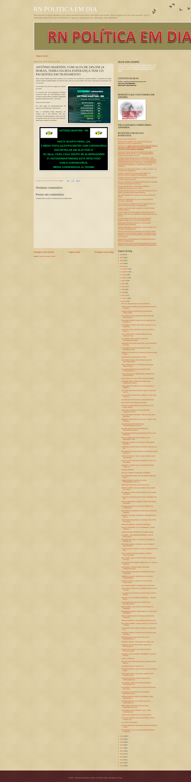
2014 (121, 757)
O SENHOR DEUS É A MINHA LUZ (132, 666)
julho (123, 283)
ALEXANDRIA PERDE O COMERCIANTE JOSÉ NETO (138, 585)
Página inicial (42, 56)
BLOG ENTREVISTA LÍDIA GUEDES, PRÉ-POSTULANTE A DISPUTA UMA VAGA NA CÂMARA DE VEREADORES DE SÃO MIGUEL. (137, 214)
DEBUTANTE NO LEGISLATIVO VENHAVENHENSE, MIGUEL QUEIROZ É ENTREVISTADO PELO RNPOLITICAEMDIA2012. (137, 244)
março (124, 295)
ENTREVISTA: (137, 147)
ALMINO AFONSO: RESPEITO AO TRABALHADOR (137, 532)
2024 (121, 260)
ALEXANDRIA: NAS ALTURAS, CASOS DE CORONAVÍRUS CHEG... (134, 339)
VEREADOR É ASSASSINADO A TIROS (133, 357)
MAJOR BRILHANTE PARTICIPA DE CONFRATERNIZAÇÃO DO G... (132, 424)
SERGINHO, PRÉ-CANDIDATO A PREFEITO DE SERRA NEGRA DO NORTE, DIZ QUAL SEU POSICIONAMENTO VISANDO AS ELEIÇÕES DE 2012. (136, 153)
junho (123, 286)
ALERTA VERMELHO (128, 658)
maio (123, 289)
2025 (121, 257)
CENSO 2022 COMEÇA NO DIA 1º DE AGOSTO (136, 715)
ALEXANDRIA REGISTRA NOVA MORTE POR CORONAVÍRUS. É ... (135, 370)
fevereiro (124, 298)
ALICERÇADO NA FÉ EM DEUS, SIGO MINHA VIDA (137, 400)
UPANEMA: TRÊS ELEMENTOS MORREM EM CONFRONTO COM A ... (135, 382)
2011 (121, 765)
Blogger (120, 778)
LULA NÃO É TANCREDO (129, 722)
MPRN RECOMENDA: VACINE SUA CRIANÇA (135, 524)
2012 (121, 762)
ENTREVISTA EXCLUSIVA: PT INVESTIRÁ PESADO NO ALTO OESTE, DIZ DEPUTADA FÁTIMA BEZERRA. (137, 191)
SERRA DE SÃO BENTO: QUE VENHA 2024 (135, 485)
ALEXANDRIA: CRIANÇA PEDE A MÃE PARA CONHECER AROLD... (135, 567)
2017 (121, 748)
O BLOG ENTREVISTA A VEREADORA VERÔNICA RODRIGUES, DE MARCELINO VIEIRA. (134, 187)
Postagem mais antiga (104, 252)
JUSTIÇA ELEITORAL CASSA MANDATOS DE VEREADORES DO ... (135, 679)
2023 (121, 263)
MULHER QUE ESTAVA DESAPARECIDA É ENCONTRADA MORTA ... (134, 429)
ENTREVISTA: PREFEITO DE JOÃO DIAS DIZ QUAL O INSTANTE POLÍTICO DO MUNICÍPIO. (135, 142)
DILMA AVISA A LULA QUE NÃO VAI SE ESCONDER (137, 378)
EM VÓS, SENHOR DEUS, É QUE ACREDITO (135, 303)
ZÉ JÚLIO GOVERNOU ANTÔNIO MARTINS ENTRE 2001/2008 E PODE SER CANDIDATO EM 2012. (137, 183)
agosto (124, 280)
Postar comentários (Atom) (47, 256)
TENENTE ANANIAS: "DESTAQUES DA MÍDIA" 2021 (137, 642)
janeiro (124, 301)
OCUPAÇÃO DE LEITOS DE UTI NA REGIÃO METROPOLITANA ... (135, 692)
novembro (125, 272)
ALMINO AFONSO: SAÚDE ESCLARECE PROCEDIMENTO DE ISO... (134, 481)
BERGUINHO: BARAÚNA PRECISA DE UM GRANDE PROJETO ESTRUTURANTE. (134, 223)
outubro (124, 275)
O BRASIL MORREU (127, 470)
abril (123, 292)
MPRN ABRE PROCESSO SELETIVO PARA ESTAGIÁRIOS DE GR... (135, 706)
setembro (125, 278)
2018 (121, 745)
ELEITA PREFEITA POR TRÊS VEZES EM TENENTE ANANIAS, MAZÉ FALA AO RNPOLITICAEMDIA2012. (134, 219)
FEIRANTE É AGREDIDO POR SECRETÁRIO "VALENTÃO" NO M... (135, 411)
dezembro (125, 269)
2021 (121, 736)
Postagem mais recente (44, 252)
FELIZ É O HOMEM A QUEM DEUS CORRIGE (135, 473)
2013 (121, 760)
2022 (121, 266)
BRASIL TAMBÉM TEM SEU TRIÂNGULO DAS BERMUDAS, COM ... (135, 438)
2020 (121, 739)
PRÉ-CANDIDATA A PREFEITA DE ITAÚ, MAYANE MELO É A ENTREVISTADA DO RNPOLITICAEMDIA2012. (137, 204)
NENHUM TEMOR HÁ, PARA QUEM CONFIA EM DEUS (138, 620)
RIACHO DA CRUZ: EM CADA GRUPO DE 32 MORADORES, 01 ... (135, 638)
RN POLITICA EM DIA (65, 9)
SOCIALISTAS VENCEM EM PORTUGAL (134, 402)
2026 (121, 254)
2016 (121, 751)
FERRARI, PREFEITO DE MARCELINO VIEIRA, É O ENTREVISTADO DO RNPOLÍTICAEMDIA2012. (134, 174)
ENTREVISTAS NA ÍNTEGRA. (127, 139)
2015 (121, 754)
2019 (121, 742)
